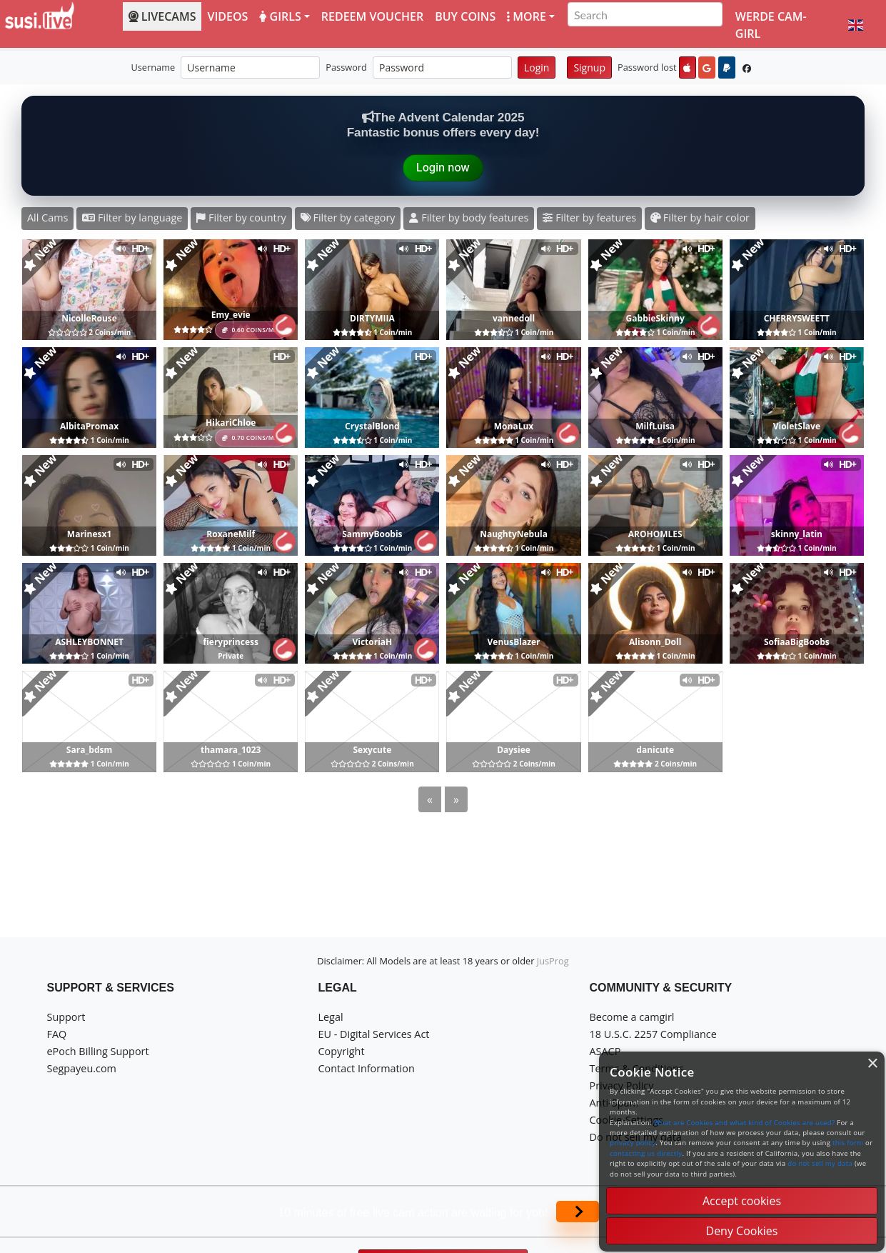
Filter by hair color (700, 217)
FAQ (57, 1034)
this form (847, 1142)
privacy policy (632, 1142)
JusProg (553, 960)
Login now (443, 167)
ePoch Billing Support (98, 1051)
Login (536, 67)
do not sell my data (819, 1163)
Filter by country (241, 217)
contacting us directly (646, 1153)
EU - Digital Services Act (374, 1034)
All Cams (47, 217)
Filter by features (589, 217)
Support (66, 1017)
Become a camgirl (632, 1017)
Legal (330, 1017)
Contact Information (366, 1068)
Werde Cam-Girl (771, 25)
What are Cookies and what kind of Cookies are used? (744, 1122)
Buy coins (465, 16)
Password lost (647, 67)
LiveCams (162, 16)
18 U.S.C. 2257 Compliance (653, 1034)
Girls (280, 16)
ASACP (605, 1051)
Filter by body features (468, 217)
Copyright (341, 1051)
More (526, 16)
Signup (589, 67)
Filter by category (348, 217)
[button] (855, 25)
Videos (227, 16)
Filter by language (132, 217)
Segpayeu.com (81, 1068)
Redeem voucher (372, 16)
